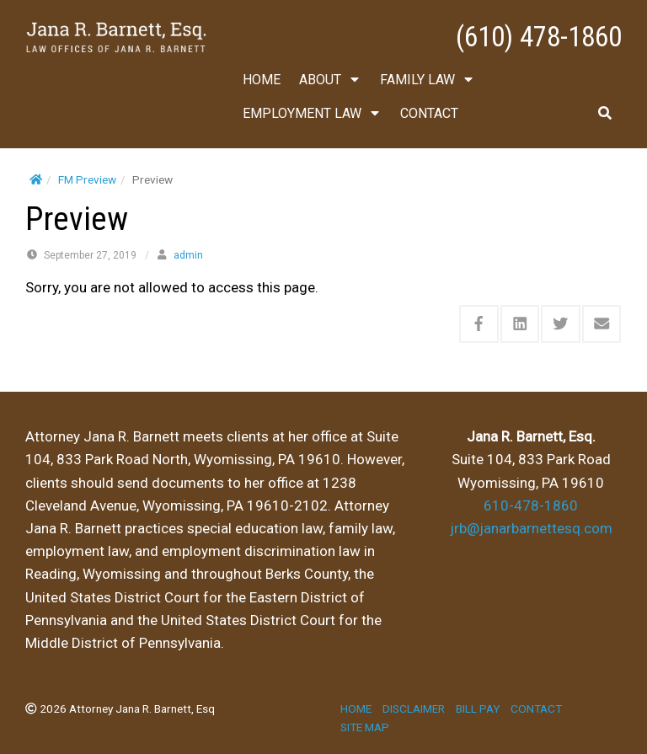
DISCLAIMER (413, 708)
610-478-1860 (531, 505)
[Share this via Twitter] (560, 324)
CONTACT (429, 113)
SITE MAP (364, 727)
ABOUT (330, 80)
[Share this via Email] (602, 324)
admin (188, 255)
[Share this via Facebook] (479, 324)
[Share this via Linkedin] (520, 324)
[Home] (35, 179)
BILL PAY (478, 708)
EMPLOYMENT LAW (312, 113)
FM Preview (87, 179)
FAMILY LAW (427, 80)
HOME (262, 80)
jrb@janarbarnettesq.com (531, 528)
